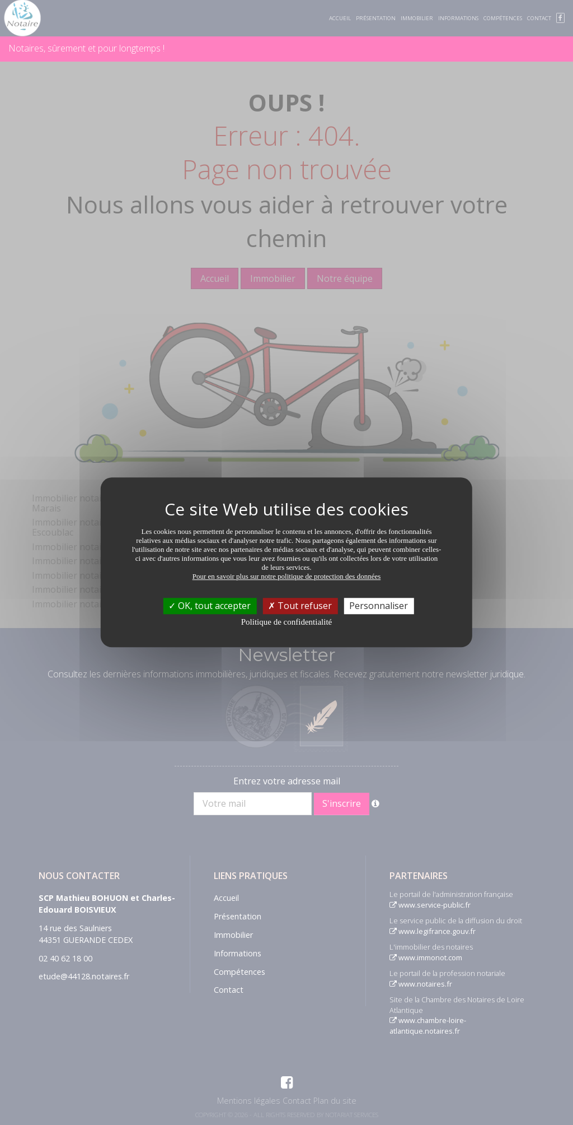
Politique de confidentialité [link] (286, 621)
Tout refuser (300, 605)
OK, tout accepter (209, 605)
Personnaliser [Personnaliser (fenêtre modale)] (378, 605)
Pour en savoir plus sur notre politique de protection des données (286, 576)
